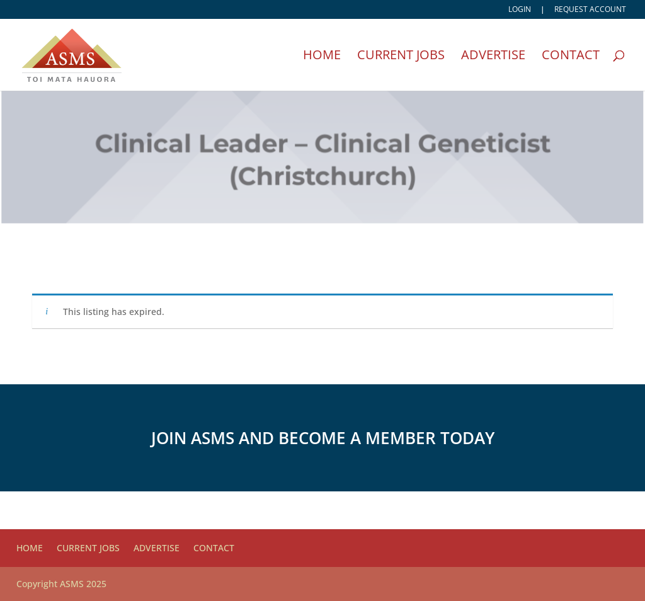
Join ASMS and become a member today (322, 437)
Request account (590, 10)
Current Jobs (401, 56)
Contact (571, 56)
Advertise (493, 56)
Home (322, 56)
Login (519, 10)
